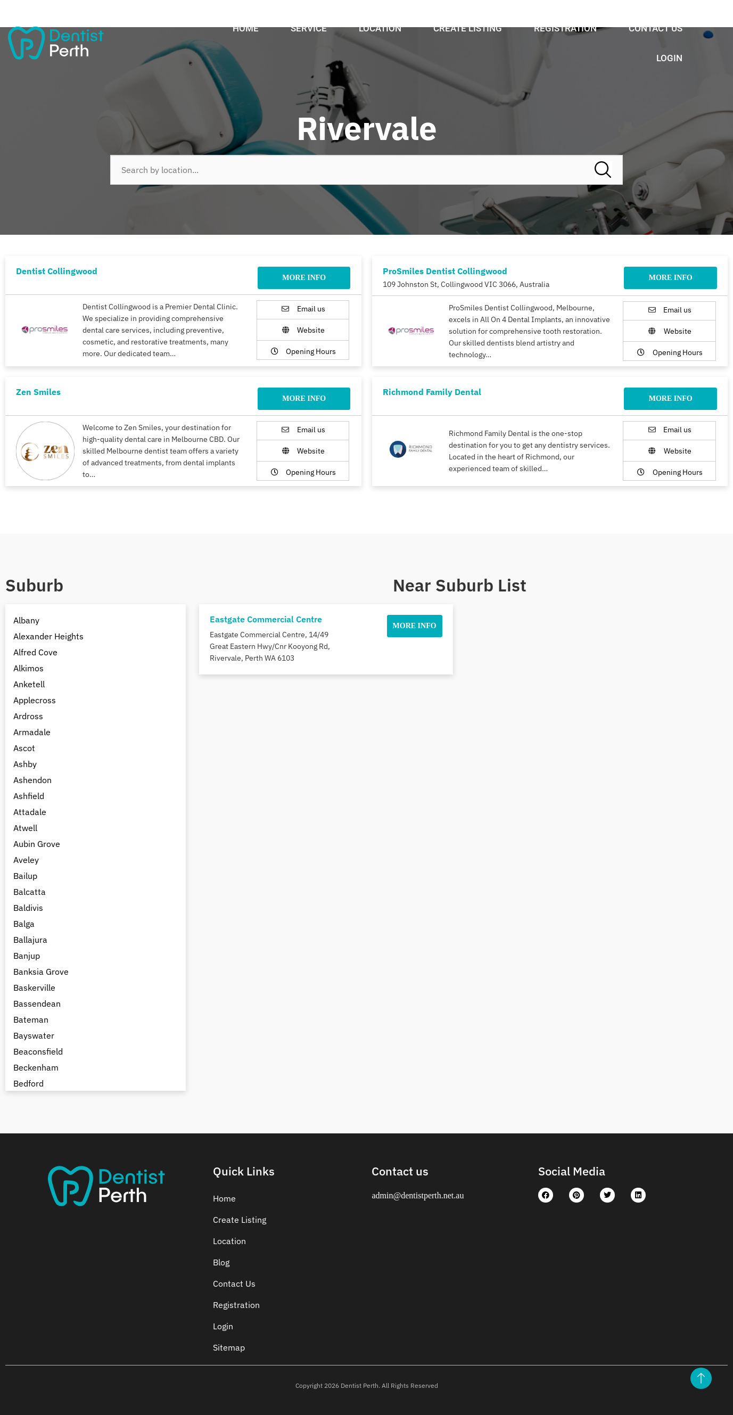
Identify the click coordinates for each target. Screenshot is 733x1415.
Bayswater (33, 1035)
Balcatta (29, 891)
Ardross (28, 716)
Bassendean (37, 1003)
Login (669, 58)
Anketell (29, 684)
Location (380, 28)
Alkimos (28, 668)
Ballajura (30, 939)
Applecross (34, 700)
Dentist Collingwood (56, 271)
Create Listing (467, 28)
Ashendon (32, 780)
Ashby (25, 764)
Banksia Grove (41, 971)
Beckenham (36, 1067)
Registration (565, 28)
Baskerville (34, 987)
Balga (24, 923)
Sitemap (229, 1347)
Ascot (24, 748)
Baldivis (28, 907)
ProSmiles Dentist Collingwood (445, 271)
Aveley (26, 859)
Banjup (26, 955)
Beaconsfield (38, 1051)
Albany (26, 620)
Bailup (25, 875)
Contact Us (655, 28)
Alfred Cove (35, 652)
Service (309, 28)
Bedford (28, 1083)
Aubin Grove (36, 843)
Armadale (32, 732)
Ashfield (28, 796)
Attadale (29, 812)
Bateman (30, 1019)
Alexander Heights (48, 636)
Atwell (25, 827)
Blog (221, 1262)
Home (246, 28)
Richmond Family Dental (432, 391)
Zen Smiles (38, 391)
